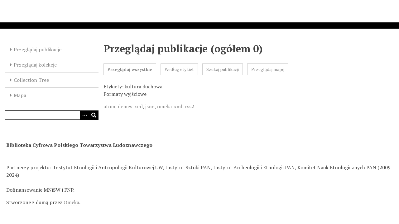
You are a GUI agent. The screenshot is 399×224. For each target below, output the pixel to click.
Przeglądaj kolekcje (35, 64)
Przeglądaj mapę (267, 69)
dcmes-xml (130, 106)
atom (109, 106)
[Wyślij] (94, 115)
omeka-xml (169, 106)
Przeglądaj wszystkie (130, 69)
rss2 (189, 106)
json (150, 106)
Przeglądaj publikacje (37, 49)
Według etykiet (179, 69)
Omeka (71, 202)
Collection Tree (31, 80)
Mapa (20, 95)
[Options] (84, 115)
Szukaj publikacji (222, 69)
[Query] (52, 115)
